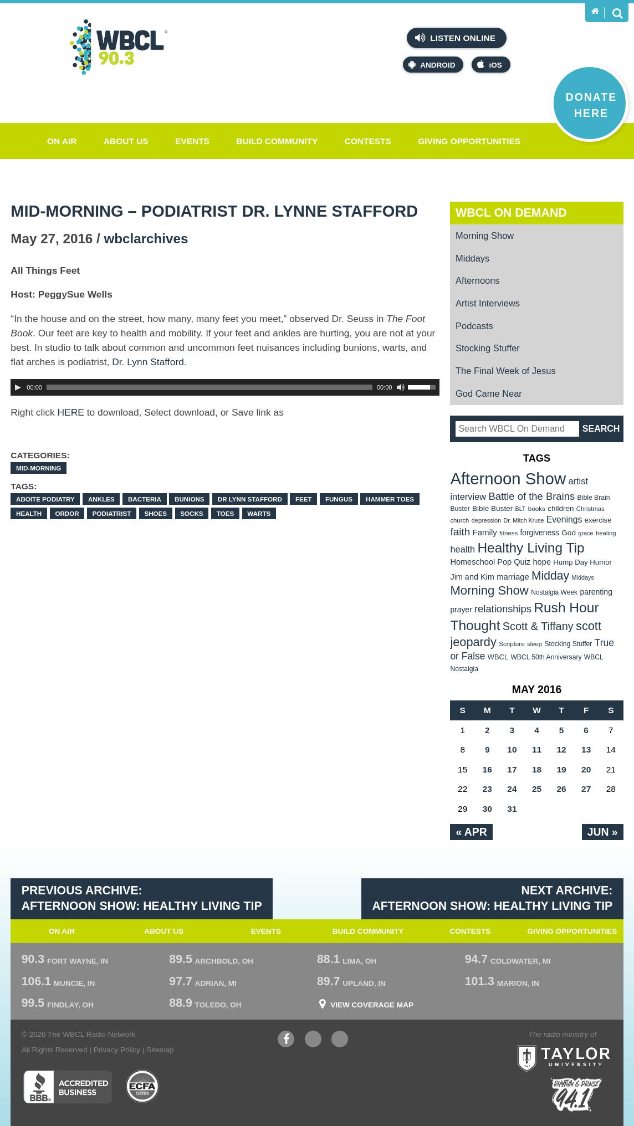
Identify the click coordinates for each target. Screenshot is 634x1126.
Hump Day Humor (582, 562)
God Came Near (489, 393)
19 (561, 769)
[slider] (209, 387)
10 (512, 749)
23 (487, 789)
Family (484, 532)
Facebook (286, 1040)
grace (585, 533)
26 (561, 789)
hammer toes (390, 499)
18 (536, 769)
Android (431, 64)
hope (542, 561)
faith (460, 532)
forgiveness (539, 533)
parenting (596, 591)
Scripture (512, 643)
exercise (598, 520)
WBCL (498, 657)
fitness (508, 533)
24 (512, 789)
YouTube (313, 1040)
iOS (489, 64)
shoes (155, 513)
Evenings (564, 519)
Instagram (339, 1040)
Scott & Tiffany (538, 626)
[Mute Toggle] (400, 387)
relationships (502, 609)
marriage (513, 576)
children (561, 508)
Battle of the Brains (531, 496)
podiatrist (112, 513)
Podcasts (474, 326)
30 (487, 808)
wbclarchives (146, 238)
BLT (520, 508)
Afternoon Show (508, 478)
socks (191, 513)
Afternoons (478, 280)
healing (606, 533)
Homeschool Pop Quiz (490, 561)
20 (586, 769)
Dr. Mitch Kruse (524, 520)
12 (561, 749)
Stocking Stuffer (488, 348)
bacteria (144, 499)
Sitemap (160, 1050)
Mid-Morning (38, 468)
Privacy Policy (117, 1050)
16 (487, 769)
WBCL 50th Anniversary (545, 657)
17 (512, 769)
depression (487, 520)
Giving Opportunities (469, 141)
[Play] (17, 387)
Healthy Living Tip (530, 547)
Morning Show (485, 235)
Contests (368, 141)
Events (192, 141)
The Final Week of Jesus (506, 371)
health (29, 513)
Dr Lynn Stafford (250, 499)
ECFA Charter (143, 1086)
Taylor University (585, 1044)
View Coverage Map (371, 1005)
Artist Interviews (488, 303)
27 (586, 789)
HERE (71, 412)
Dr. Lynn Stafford (148, 361)
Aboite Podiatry (45, 499)
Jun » (602, 832)
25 (536, 789)
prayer (461, 609)
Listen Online (455, 37)
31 (512, 808)
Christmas (590, 508)
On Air (62, 141)
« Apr (471, 832)
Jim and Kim (472, 576)
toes (225, 513)
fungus (338, 499)
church (459, 520)
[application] (225, 387)
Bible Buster (492, 508)
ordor (67, 513)
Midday (550, 575)
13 (586, 749)
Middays (472, 258)
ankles (101, 499)
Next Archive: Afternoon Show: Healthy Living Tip (492, 898)
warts (258, 513)
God (568, 533)
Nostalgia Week (554, 592)
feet (303, 499)
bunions (189, 499)
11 (536, 749)
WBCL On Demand (511, 212)
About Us (126, 141)
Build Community (277, 141)
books (536, 508)
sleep (534, 644)
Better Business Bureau (67, 1086)
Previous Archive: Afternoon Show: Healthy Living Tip (142, 898)
